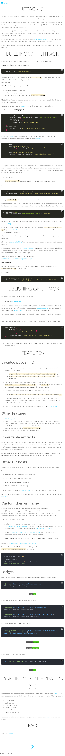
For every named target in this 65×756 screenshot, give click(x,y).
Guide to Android (19, 310)
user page (4, 496)
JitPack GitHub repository (41, 39)
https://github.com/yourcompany (16, 526)
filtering (38, 138)
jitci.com (48, 717)
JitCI (55, 694)
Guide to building (16, 242)
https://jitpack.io (26, 490)
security (11, 136)
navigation (5, 3)
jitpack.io (23, 106)
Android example (52, 406)
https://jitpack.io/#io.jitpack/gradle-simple (22, 543)
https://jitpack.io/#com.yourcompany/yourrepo (24, 532)
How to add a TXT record (43, 528)
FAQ (9, 224)
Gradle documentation (20, 230)
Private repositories (11, 419)
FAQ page (10, 733)
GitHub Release (16, 301)
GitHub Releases (28, 248)
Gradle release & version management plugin (16, 259)
